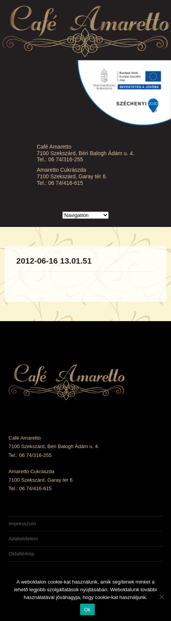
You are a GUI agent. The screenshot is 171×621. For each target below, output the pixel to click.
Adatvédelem (23, 538)
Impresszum (22, 523)
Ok (87, 610)
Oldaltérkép (21, 554)
